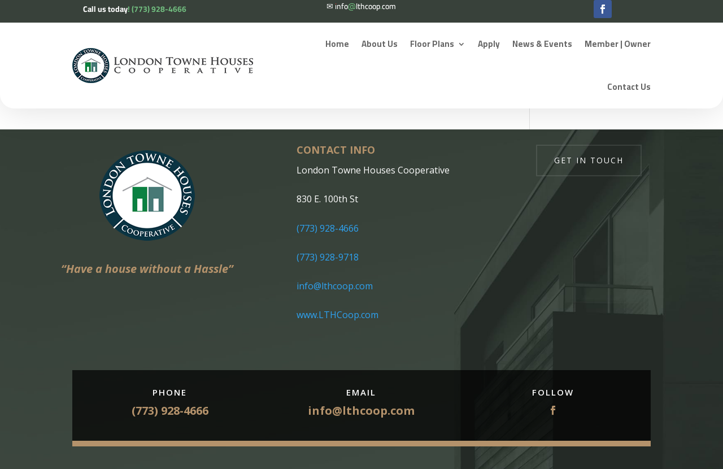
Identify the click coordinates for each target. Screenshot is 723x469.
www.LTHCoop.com (337, 315)
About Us (380, 44)
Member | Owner (618, 44)
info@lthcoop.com (335, 286)
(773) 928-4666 (328, 228)
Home (337, 44)
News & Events (542, 44)
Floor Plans (432, 44)
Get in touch (589, 160)
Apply (489, 44)
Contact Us (629, 87)
